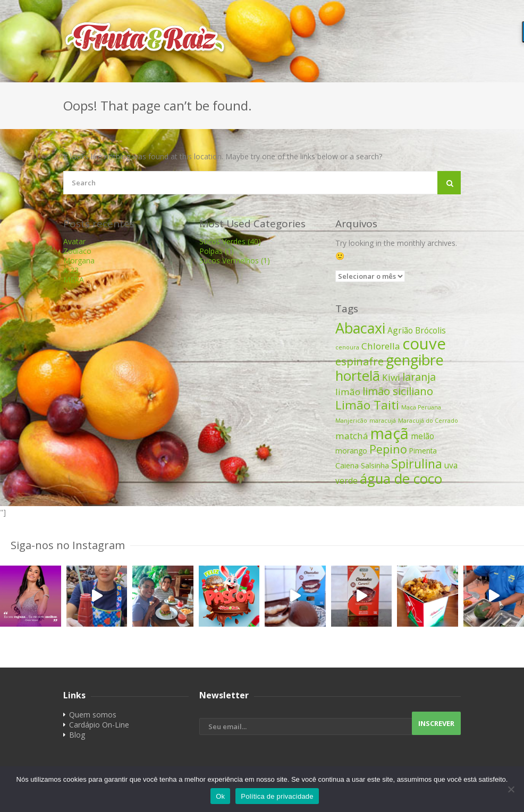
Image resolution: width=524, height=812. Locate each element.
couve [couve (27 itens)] (424, 343)
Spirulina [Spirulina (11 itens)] (416, 463)
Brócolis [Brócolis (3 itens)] (430, 330)
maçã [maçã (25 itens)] (389, 433)
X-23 (71, 270)
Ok (220, 796)
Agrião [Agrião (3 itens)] (400, 330)
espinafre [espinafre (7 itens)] (359, 361)
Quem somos (92, 715)
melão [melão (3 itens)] (422, 436)
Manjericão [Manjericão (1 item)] (351, 420)
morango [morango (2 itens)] (351, 451)
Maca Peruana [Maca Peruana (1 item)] (421, 407)
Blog (77, 735)
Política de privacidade (277, 796)
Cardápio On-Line (99, 725)
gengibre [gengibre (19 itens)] (415, 360)
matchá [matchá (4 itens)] (351, 436)
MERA (73, 280)
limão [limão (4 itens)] (347, 392)
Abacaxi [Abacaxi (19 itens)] (360, 328)
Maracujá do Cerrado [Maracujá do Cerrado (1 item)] (428, 420)
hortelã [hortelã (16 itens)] (357, 375)
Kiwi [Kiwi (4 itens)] (391, 377)
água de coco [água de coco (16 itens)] (401, 478)
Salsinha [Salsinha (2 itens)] (375, 465)
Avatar (74, 241)
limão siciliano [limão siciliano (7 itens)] (397, 390)
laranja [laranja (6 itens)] (419, 377)
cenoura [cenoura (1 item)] (347, 347)
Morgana (79, 260)
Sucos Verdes (230, 241)
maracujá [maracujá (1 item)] (382, 420)
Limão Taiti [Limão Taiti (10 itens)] (367, 405)
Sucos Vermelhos (234, 260)
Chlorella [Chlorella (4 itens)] (380, 346)
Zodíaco (77, 251)
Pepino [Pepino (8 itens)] (388, 449)
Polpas (216, 251)
